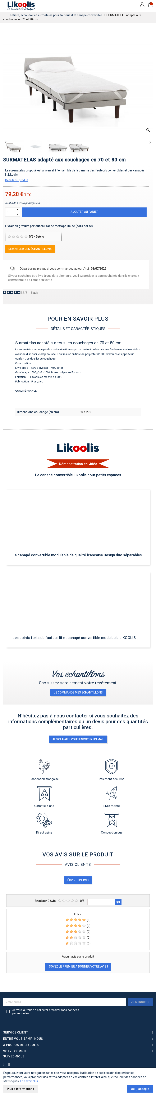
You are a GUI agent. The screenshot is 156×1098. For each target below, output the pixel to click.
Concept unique (112, 823)
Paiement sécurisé (111, 770)
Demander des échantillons (30, 249)
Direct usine (44, 823)
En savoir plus (29, 1081)
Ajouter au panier (84, 211)
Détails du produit (16, 180)
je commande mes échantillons (78, 692)
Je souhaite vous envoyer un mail (78, 739)
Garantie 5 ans (44, 797)
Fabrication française (44, 770)
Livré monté (112, 797)
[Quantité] (10, 212)
